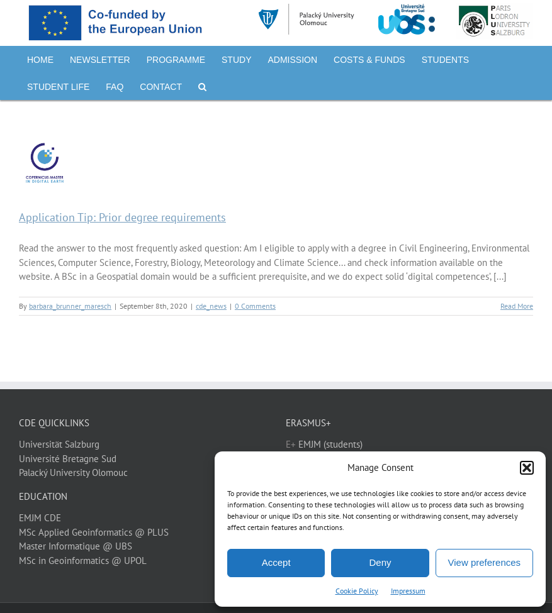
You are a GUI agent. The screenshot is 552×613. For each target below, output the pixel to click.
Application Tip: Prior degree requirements (122, 217)
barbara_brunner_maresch (70, 306)
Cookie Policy (356, 590)
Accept (276, 562)
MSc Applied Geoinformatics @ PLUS (94, 532)
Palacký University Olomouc (73, 472)
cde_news (211, 306)
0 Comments (255, 306)
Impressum (408, 590)
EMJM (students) (330, 444)
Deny (380, 562)
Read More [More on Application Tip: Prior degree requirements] (516, 306)
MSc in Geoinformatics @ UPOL (83, 560)
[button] (527, 467)
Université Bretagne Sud (67, 459)
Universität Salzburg (59, 444)
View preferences (484, 562)
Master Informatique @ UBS (75, 546)
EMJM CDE (40, 518)
